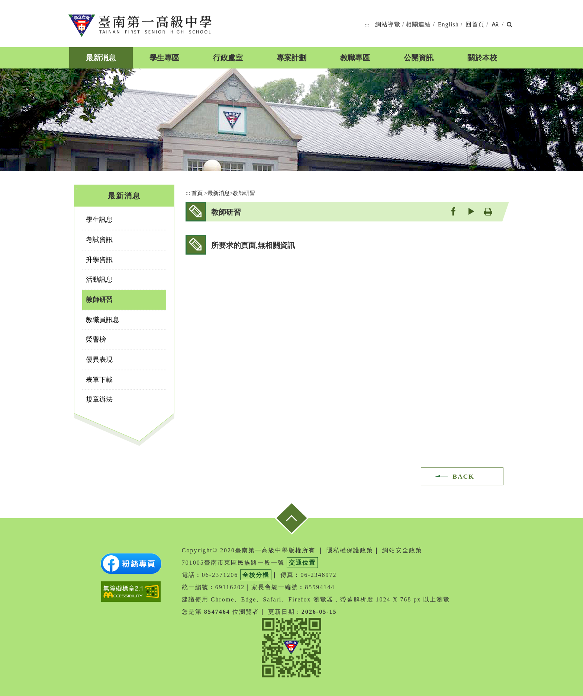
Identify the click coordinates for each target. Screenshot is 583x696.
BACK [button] (463, 476)
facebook (453, 211)
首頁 (197, 193)
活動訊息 (99, 279)
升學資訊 (99, 260)
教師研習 (99, 299)
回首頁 (475, 24)
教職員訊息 (102, 319)
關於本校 (482, 58)
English (448, 24)
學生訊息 (99, 219)
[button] (495, 25)
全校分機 (255, 575)
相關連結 (418, 24)
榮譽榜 (96, 339)
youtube (470, 211)
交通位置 (302, 562)
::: (367, 25)
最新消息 (101, 58)
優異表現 (99, 359)
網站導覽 (387, 24)
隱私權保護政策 (349, 550)
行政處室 (228, 58)
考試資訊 (99, 239)
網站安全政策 (402, 550)
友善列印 (488, 211)
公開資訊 (419, 58)
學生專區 (164, 58)
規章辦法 (99, 399)
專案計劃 (291, 58)
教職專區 (355, 58)
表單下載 (99, 379)
